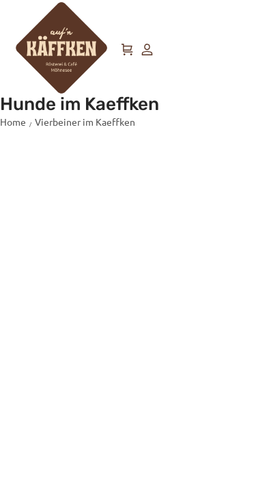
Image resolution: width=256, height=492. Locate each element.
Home (13, 121)
